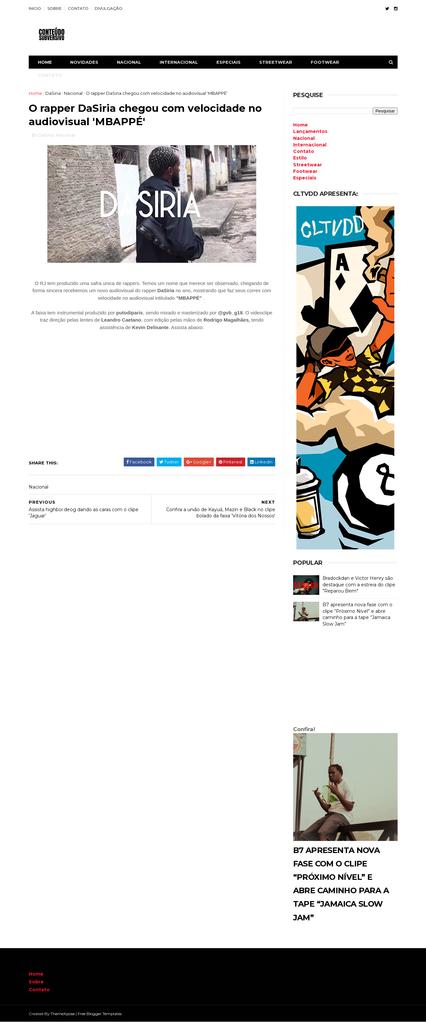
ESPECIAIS (228, 62)
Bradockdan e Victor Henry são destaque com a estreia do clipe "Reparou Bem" (359, 584)
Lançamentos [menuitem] (310, 131)
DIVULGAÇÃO (108, 8)
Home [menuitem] (300, 125)
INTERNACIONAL (179, 62)
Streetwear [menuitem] (307, 165)
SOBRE (54, 8)
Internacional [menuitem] (309, 145)
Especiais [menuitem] (304, 178)
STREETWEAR (275, 62)
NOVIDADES (84, 62)
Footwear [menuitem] (305, 171)
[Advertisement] (345, 678)
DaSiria (53, 93)
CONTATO (78, 8)
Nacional (73, 93)
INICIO (35, 8)
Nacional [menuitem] (304, 138)
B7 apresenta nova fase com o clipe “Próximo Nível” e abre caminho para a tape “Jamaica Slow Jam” (357, 614)
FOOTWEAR (325, 62)
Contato (39, 990)
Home (45, 62)
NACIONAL (129, 62)
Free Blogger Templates (100, 1013)
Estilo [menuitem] (300, 158)
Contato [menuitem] (303, 151)
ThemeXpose (63, 1013)
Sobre (36, 982)
